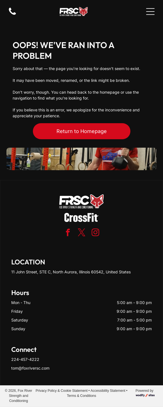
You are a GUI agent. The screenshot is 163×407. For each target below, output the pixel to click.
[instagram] (95, 233)
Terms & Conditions (81, 396)
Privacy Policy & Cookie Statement (62, 391)
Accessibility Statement (107, 391)
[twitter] (81, 233)
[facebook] (68, 233)
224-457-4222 (25, 359)
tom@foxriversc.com (30, 368)
